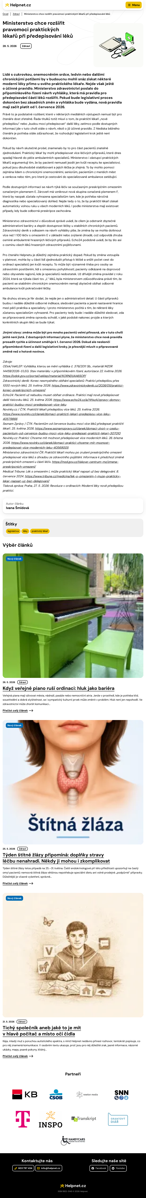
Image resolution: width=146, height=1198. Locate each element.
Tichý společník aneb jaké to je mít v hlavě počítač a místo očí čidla (42, 1031)
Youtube (118, 1168)
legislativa (13, 531)
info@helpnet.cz (48, 1168)
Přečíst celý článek (15, 710)
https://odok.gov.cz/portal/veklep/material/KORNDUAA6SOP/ (44, 376)
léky (25, 531)
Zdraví (16, 13)
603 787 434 (23, 1168)
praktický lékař (40, 531)
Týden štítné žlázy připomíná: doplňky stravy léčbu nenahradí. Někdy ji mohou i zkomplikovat (56, 858)
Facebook (98, 1168)
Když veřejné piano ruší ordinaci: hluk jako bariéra (58, 688)
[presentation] (73, 615)
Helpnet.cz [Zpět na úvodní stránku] (20, 4)
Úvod (5, 13)
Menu (136, 5)
